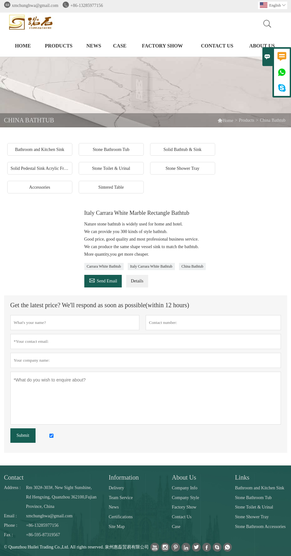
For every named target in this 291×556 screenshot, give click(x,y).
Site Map (117, 526)
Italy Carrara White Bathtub (151, 266)
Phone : (10, 525)
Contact (14, 477)
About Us (262, 45)
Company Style (185, 497)
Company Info (184, 488)
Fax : (8, 534)
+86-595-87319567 (43, 534)
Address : (12, 487)
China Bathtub (193, 266)
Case (119, 45)
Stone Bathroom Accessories (260, 526)
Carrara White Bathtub (104, 266)
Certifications (121, 516)
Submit (23, 435)
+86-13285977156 (86, 5)
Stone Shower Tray (252, 516)
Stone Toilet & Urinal (254, 507)
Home (23, 45)
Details (137, 281)
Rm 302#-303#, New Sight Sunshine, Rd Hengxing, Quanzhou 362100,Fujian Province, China (61, 497)
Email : (10, 516)
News (93, 45)
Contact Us (217, 45)
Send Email (103, 280)
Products (59, 45)
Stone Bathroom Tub (253, 497)
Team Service (121, 497)
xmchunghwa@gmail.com (35, 5)
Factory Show (162, 45)
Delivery (116, 488)
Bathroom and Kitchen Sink (259, 488)
